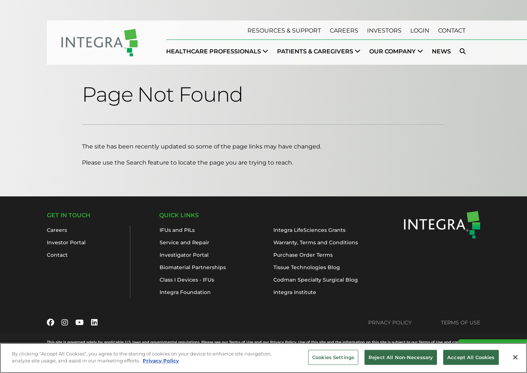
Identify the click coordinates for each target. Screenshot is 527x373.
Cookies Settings (333, 361)
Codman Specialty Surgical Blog (315, 279)
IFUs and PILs (177, 230)
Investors (384, 30)
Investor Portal (66, 242)
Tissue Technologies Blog (306, 267)
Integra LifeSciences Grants (309, 230)
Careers (344, 30)
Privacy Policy (390, 322)
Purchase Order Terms (303, 255)
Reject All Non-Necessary (401, 361)
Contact (452, 30)
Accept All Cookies (470, 361)
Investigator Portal (184, 255)
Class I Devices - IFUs (187, 279)
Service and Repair (184, 242)
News (441, 51)
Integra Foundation (185, 292)
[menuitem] (217, 51)
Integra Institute (294, 292)
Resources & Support (284, 30)
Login (419, 30)
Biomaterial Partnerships (193, 267)
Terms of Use (460, 322)
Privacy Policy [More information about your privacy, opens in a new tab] (161, 365)
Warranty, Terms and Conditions (315, 242)
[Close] (515, 362)
